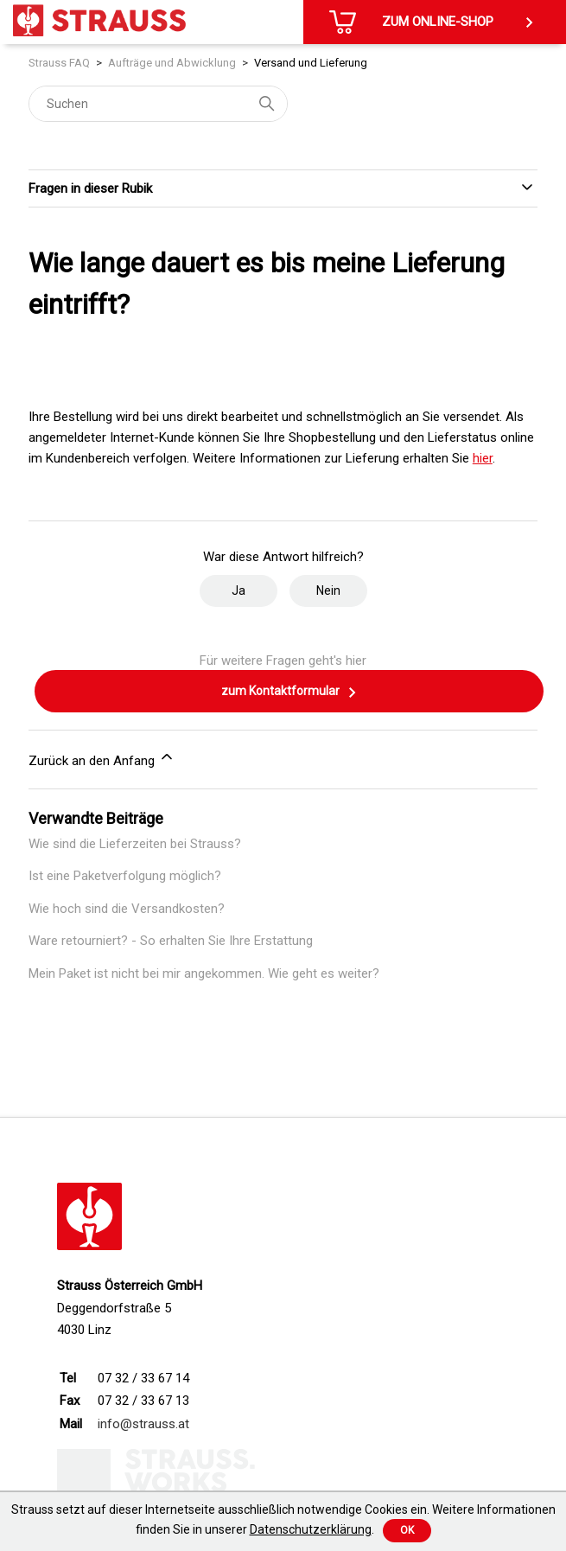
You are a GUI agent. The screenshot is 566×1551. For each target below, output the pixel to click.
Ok (407, 1530)
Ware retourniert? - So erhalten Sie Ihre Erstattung (171, 940)
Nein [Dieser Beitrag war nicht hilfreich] (328, 590)
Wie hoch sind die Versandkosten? (127, 908)
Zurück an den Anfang (102, 758)
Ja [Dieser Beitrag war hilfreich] (238, 590)
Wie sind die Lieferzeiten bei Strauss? (135, 844)
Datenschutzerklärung (311, 1529)
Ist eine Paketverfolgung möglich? (125, 876)
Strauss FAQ (59, 62)
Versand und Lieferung (310, 62)
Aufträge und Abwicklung (172, 62)
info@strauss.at (143, 1424)
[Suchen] (158, 103)
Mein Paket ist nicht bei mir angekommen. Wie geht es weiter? (204, 973)
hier (483, 458)
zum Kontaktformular (289, 692)
